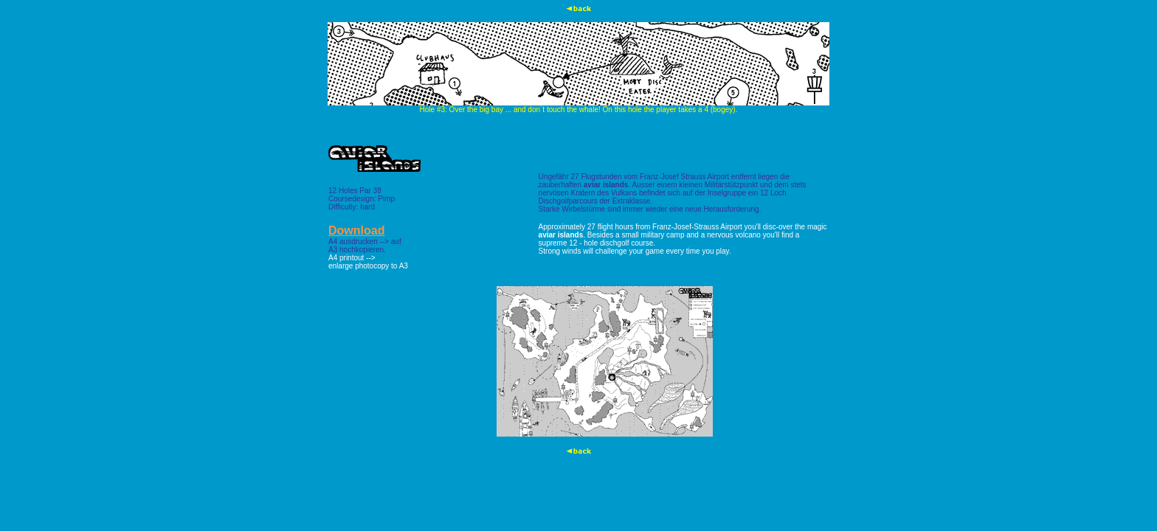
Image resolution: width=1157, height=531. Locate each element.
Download (356, 230)
